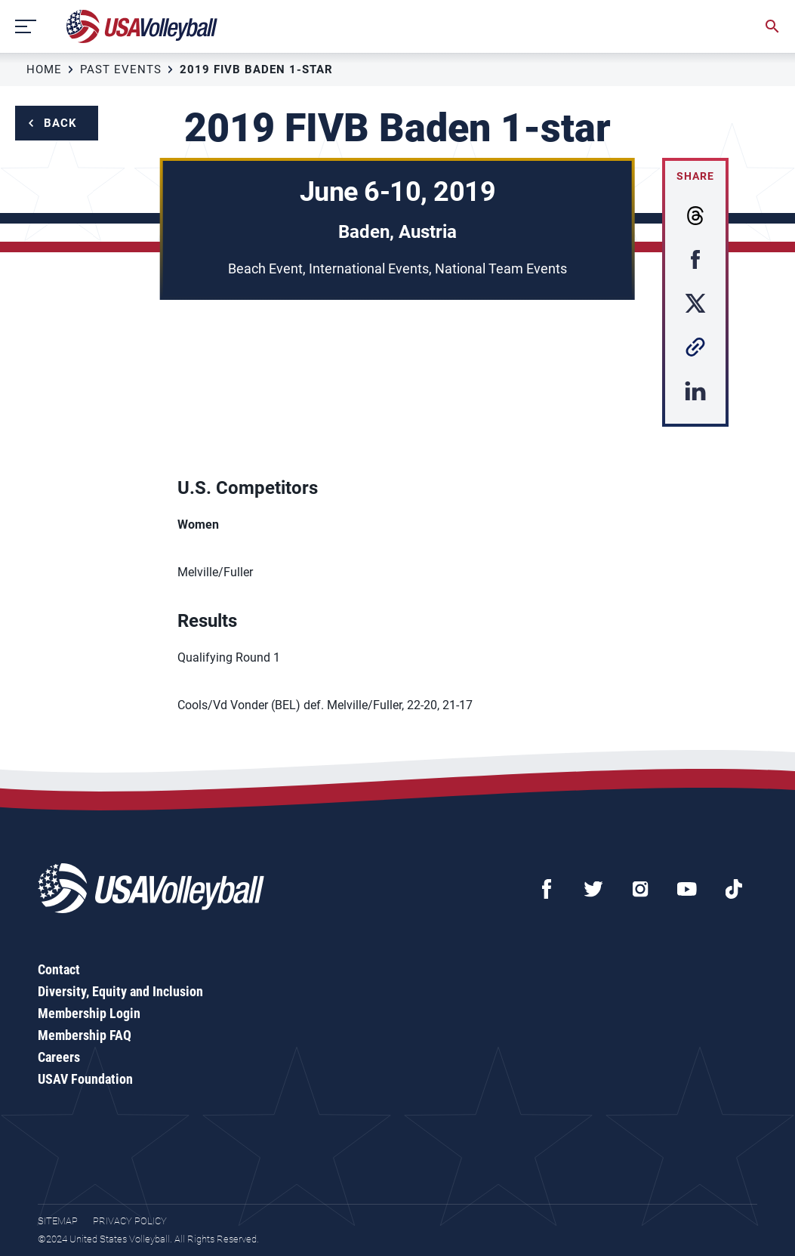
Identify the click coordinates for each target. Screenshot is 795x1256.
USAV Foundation (85, 1079)
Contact (59, 969)
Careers (59, 1057)
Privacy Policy (130, 1221)
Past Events (121, 69)
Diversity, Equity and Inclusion (120, 991)
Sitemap (58, 1221)
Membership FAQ (84, 1035)
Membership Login (89, 1013)
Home (44, 69)
